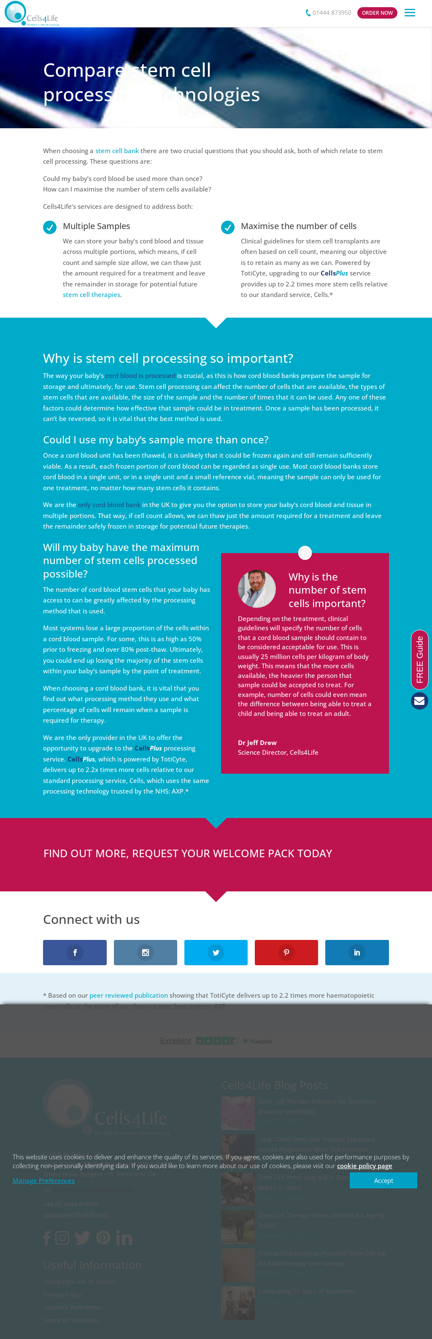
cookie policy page (364, 1165)
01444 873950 (332, 12)
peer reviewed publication (128, 995)
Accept (383, 1180)
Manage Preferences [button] (44, 1180)
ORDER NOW (377, 12)
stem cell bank (117, 150)
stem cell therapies (91, 294)
